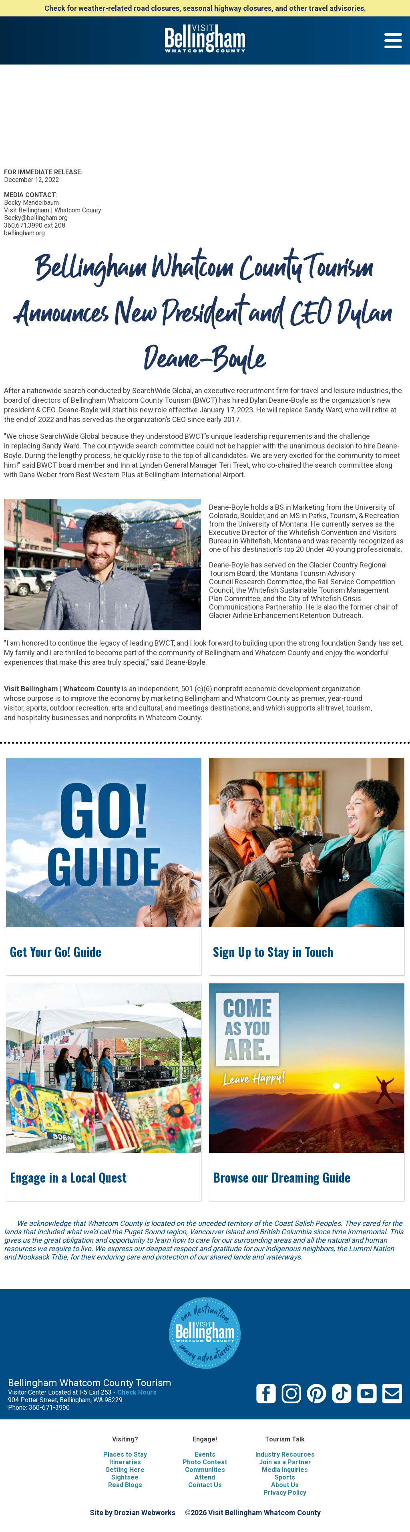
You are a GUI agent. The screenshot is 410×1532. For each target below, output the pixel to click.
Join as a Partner (285, 1462)
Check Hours (137, 1392)
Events (205, 1454)
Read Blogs (125, 1485)
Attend (205, 1477)
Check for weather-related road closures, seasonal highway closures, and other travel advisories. (205, 8)
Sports (285, 1477)
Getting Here (125, 1469)
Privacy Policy (284, 1492)
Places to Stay (125, 1454)
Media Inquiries (285, 1469)
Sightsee (125, 1477)
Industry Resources (285, 1454)
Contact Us (205, 1485)
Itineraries (125, 1462)
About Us (285, 1485)
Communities (205, 1469)
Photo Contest (205, 1462)
